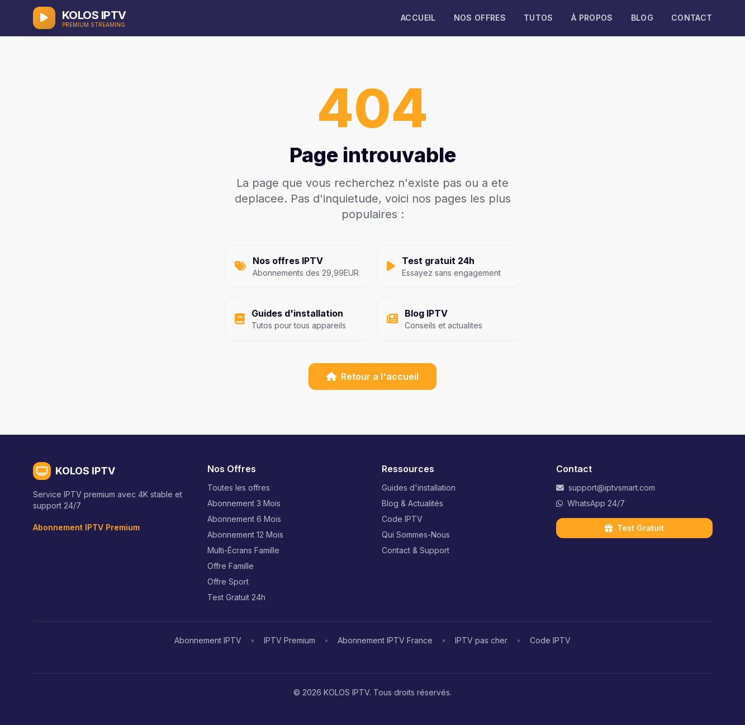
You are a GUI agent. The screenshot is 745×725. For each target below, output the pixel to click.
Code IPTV (402, 519)
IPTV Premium (289, 640)
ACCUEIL (418, 17)
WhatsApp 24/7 (590, 503)
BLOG (642, 17)
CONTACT (691, 17)
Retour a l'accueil (372, 376)
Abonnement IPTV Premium (86, 527)
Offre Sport (228, 581)
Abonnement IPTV (207, 640)
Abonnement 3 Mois (244, 503)
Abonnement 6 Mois (244, 519)
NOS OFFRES (480, 17)
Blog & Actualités (412, 503)
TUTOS (538, 17)
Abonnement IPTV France (385, 640)
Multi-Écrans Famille (243, 550)
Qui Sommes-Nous (416, 534)
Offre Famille (230, 566)
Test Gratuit (634, 528)
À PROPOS (592, 17)
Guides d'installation (418, 487)
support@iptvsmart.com (605, 487)
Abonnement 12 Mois (245, 534)
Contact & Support (415, 550)
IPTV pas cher (481, 640)
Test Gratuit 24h (236, 597)
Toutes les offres (238, 487)
